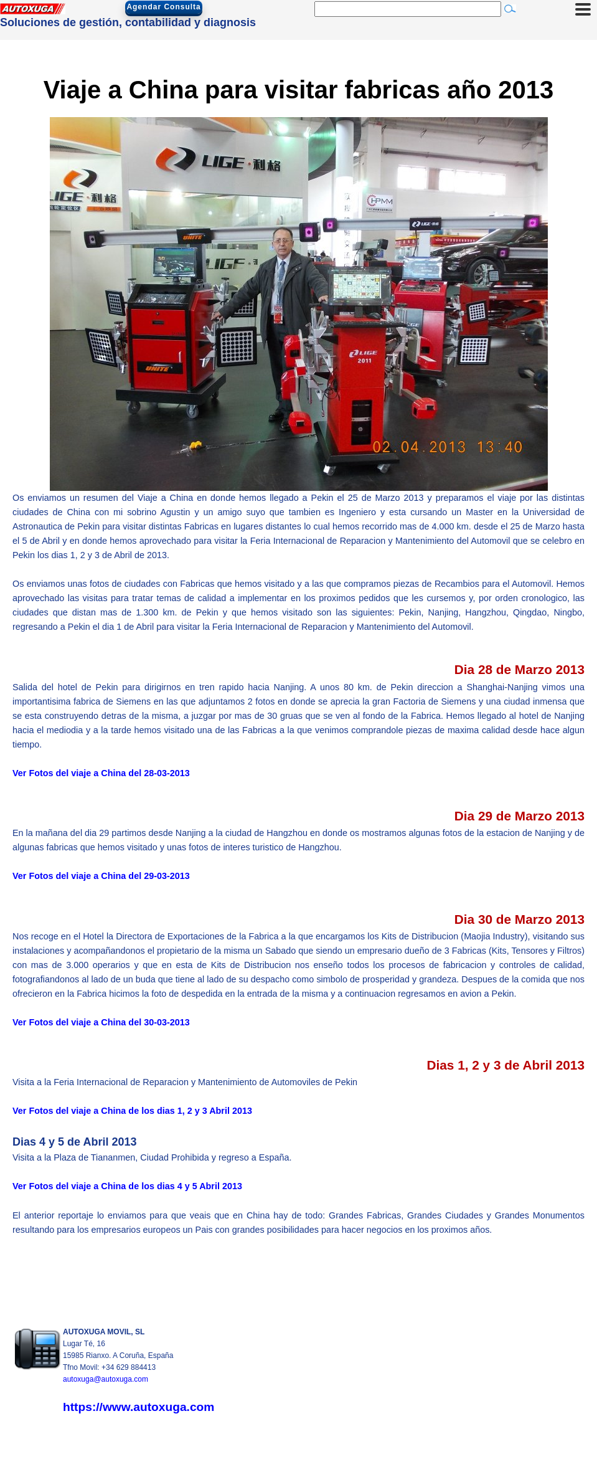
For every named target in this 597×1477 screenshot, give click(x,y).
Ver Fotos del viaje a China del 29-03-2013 (101, 876)
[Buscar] (407, 9)
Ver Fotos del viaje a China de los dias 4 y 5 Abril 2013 (127, 1186)
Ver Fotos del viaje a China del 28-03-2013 (101, 773)
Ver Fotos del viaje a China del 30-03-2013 (101, 1022)
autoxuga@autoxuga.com (105, 1379)
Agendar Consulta (163, 6)
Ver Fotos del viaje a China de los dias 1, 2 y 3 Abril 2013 (132, 1111)
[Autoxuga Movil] (32, 11)
